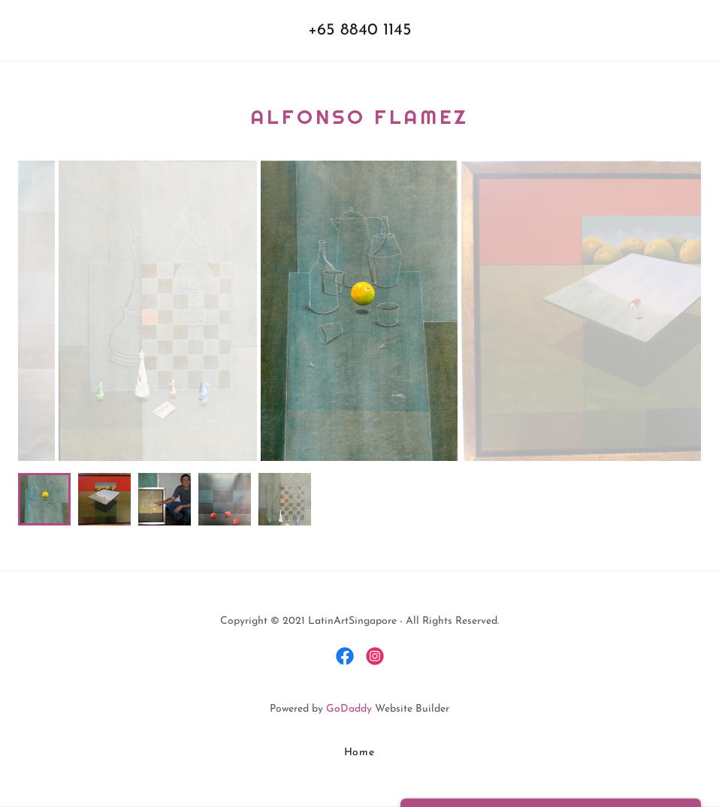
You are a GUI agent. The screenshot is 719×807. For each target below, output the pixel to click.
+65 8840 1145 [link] (360, 30)
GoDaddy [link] (349, 709)
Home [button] (360, 752)
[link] (345, 656)
